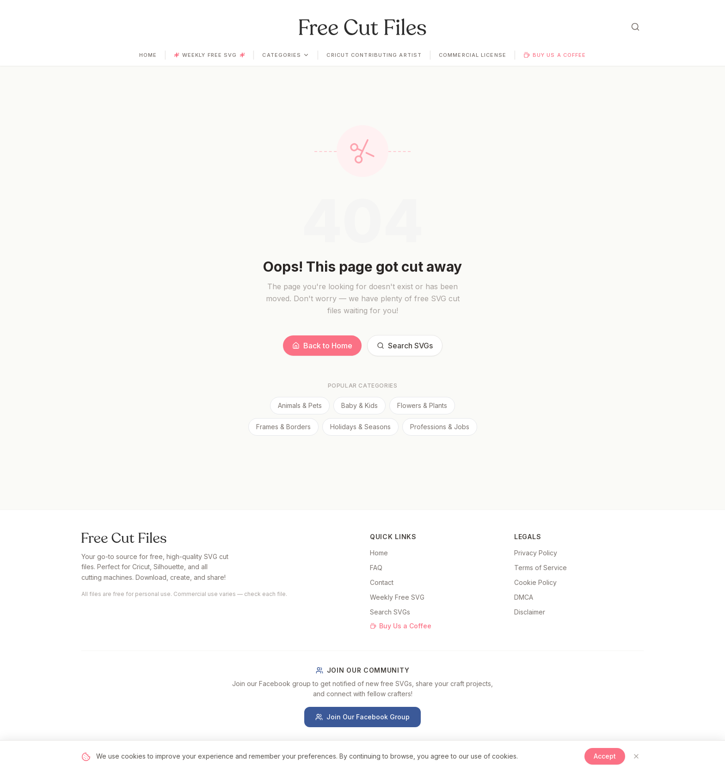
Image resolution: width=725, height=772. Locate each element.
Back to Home (322, 345)
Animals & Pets (300, 405)
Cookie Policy (535, 582)
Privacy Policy (535, 553)
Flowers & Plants (422, 405)
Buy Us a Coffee (554, 55)
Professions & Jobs (439, 427)
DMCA (523, 597)
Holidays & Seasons (360, 427)
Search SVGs (405, 345)
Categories (285, 55)
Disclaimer (529, 612)
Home (148, 55)
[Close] (636, 756)
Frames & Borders (283, 427)
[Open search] (635, 26)
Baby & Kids (359, 405)
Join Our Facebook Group (362, 717)
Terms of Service (540, 567)
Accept (605, 756)
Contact (381, 582)
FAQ (376, 567)
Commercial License (472, 55)
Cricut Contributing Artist (374, 55)
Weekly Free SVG (210, 55)
